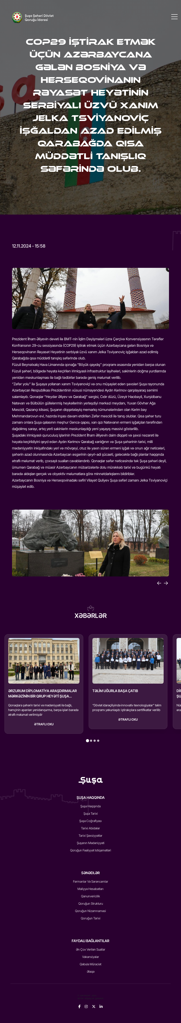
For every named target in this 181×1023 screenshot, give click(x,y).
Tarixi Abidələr (90, 828)
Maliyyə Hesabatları (90, 889)
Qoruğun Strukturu (90, 903)
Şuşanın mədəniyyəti (90, 843)
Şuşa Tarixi (90, 813)
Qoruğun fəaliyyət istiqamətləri (90, 850)
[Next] (166, 583)
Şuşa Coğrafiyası (90, 821)
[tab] (87, 740)
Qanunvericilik (90, 896)
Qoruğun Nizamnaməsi (90, 911)
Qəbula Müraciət (90, 964)
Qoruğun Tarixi (90, 918)
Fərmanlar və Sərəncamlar (90, 881)
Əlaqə (90, 971)
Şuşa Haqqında (90, 806)
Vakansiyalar (90, 957)
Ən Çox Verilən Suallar (90, 949)
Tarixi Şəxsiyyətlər (90, 835)
